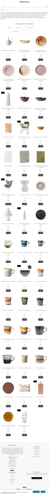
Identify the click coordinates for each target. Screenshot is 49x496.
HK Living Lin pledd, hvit (8, 165)
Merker (3, 10)
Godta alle (43, 491)
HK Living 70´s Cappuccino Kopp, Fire (24, 339)
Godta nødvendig (36, 491)
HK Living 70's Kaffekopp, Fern (24, 310)
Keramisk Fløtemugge (40, 368)
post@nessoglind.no (36, 456)
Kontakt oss (12, 475)
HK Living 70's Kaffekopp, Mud (40, 310)
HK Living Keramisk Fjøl (40, 396)
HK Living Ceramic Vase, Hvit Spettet (8, 50)
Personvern (12, 482)
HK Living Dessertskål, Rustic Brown (24, 108)
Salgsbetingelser (12, 479)
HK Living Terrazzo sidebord (24, 194)
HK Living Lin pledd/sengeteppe (24, 165)
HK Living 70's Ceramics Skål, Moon (24, 281)
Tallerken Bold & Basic (8, 396)
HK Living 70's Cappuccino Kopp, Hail (8, 281)
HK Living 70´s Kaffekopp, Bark (24, 368)
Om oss (12, 474)
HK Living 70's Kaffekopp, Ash (40, 281)
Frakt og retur (12, 480)
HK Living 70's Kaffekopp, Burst (8, 310)
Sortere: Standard (15, 31)
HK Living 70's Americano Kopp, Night (24, 252)
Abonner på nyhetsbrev (36, 478)
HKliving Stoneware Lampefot (8, 223)
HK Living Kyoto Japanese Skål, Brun (41, 137)
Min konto (12, 477)
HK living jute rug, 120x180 (8, 137)
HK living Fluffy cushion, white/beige (24, 396)
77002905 (37, 455)
